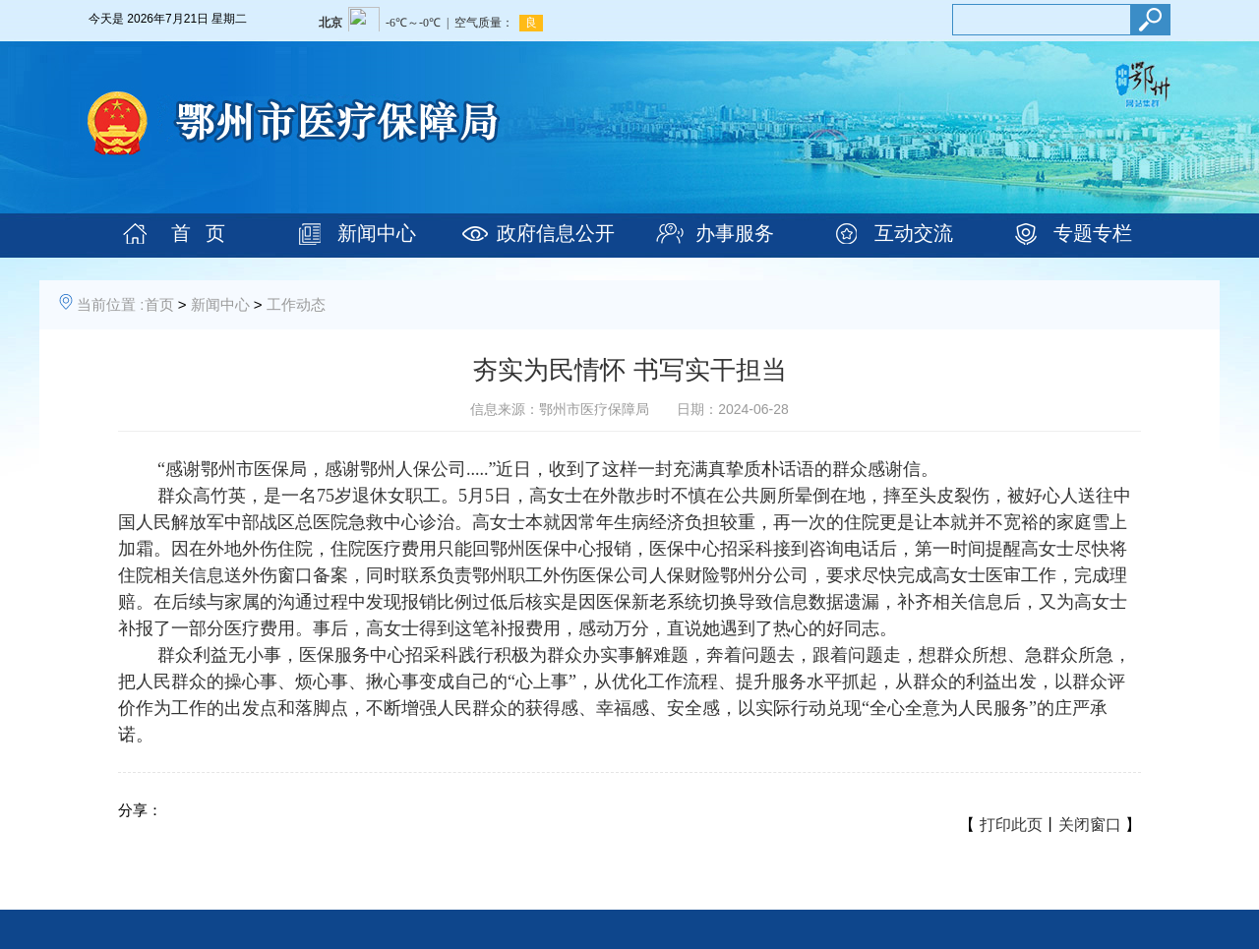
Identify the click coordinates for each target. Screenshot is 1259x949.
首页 (159, 304)
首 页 (198, 233)
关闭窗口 (1089, 824)
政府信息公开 (556, 233)
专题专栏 (1092, 233)
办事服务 (734, 233)
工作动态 (296, 304)
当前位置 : (110, 304)
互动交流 (913, 233)
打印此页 (1011, 824)
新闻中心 (376, 233)
